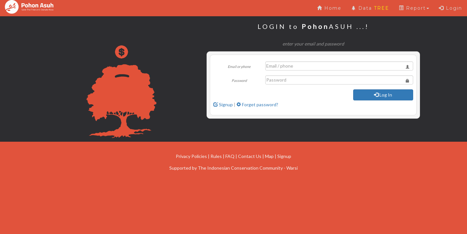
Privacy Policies (191, 156)
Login (450, 8)
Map (269, 156)
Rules (216, 156)
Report (414, 8)
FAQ (229, 156)
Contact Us (249, 156)
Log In (383, 95)
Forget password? (257, 104)
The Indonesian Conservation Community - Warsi (248, 168)
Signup (223, 104)
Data (370, 8)
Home (329, 8)
